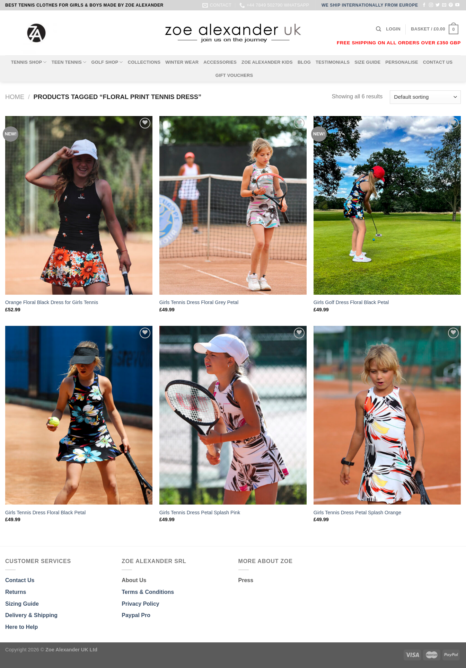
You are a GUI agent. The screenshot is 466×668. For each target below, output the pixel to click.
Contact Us (19, 580)
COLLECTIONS (144, 62)
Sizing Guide (22, 604)
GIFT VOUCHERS (234, 75)
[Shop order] (425, 97)
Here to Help (21, 627)
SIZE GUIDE (367, 62)
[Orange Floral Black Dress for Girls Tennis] (78, 205)
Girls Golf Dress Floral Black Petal (351, 302)
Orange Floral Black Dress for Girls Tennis (51, 302)
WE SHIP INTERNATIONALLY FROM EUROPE (370, 5)
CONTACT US (438, 62)
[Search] (378, 29)
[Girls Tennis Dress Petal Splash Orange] (387, 415)
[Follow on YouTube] (457, 5)
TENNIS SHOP (29, 62)
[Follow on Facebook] (424, 5)
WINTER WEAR (182, 62)
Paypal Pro (136, 615)
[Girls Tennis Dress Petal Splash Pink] (233, 415)
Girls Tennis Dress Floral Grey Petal (198, 302)
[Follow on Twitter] (438, 5)
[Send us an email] (444, 5)
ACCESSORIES (220, 62)
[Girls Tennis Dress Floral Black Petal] (78, 415)
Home (14, 96)
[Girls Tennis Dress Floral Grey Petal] (233, 205)
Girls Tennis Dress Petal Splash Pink (199, 512)
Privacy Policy (140, 604)
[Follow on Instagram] (431, 5)
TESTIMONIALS (333, 62)
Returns (15, 592)
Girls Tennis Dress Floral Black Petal (45, 512)
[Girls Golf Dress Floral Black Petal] (387, 205)
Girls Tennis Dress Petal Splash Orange (357, 512)
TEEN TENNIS (69, 62)
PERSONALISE (401, 62)
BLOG (304, 62)
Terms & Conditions (148, 592)
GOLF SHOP (107, 62)
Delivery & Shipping (31, 615)
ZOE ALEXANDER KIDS (267, 62)
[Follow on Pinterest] (451, 5)
